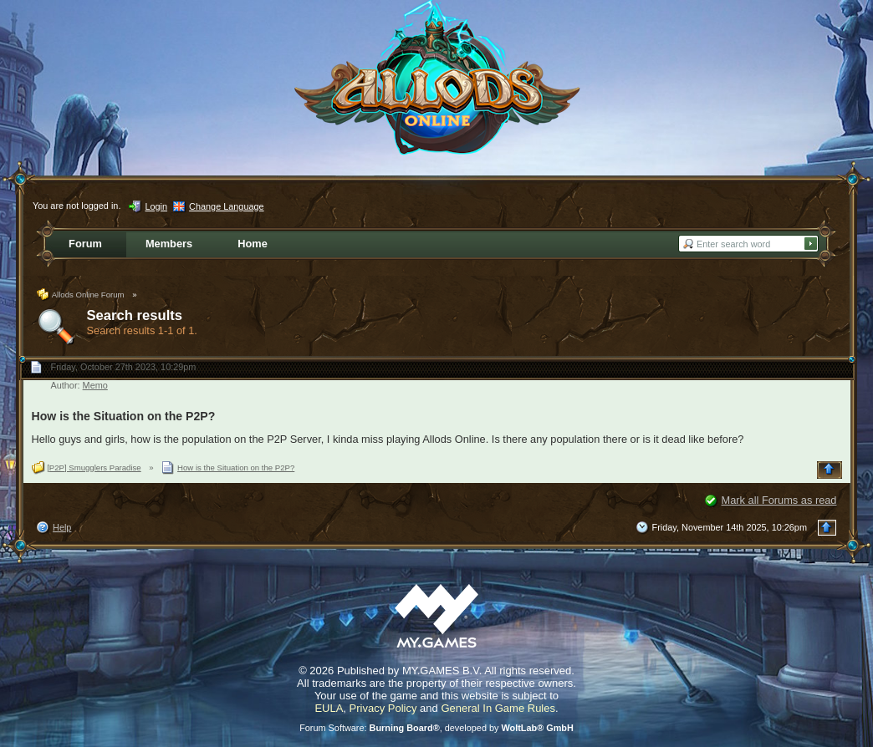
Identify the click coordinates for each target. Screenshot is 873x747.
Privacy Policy (383, 708)
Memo (95, 385)
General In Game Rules (498, 708)
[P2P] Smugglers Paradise (94, 467)
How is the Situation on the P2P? (124, 416)
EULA (328, 708)
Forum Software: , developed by (436, 728)
